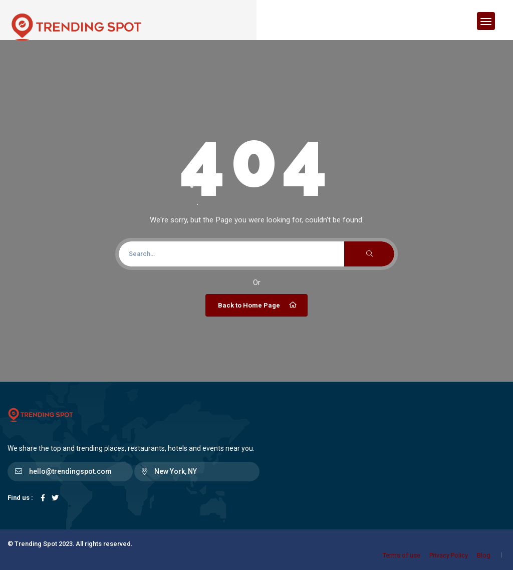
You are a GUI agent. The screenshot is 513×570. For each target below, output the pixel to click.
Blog (483, 555)
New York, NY (175, 471)
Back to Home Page (258, 305)
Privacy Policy (448, 555)
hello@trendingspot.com (70, 471)
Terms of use (401, 555)
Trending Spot (36, 543)
